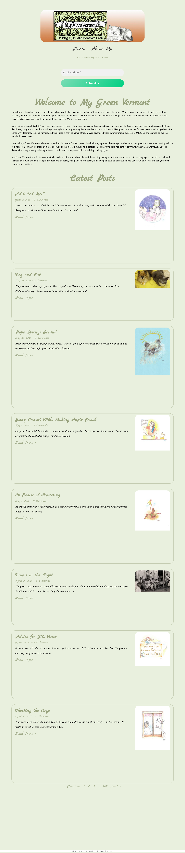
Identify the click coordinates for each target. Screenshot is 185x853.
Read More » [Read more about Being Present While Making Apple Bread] (25, 443)
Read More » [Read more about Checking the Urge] (25, 734)
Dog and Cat (27, 276)
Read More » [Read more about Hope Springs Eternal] (25, 356)
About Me (101, 49)
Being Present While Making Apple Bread (55, 420)
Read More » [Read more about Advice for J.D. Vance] (25, 660)
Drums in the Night (34, 576)
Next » (116, 787)
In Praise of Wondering (37, 496)
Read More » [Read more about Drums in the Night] (25, 599)
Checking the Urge (32, 711)
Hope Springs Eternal (36, 333)
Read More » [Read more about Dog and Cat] (25, 299)
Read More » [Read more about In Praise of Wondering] (25, 519)
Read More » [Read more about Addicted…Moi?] (25, 218)
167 (105, 787)
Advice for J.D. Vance (35, 637)
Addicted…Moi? (29, 195)
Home (79, 49)
